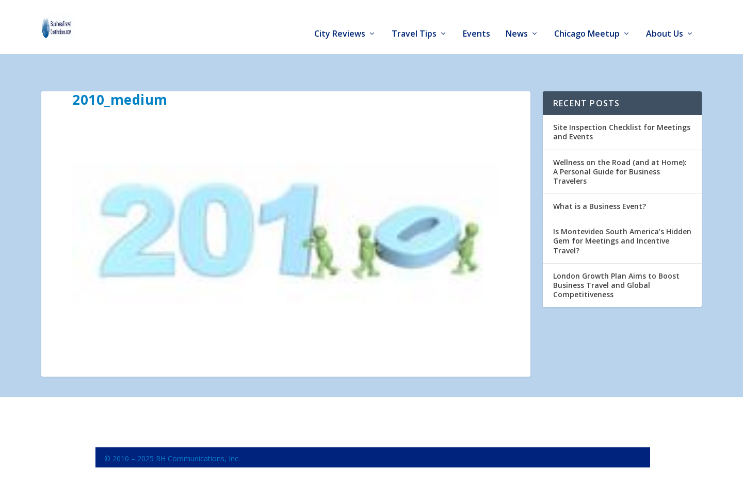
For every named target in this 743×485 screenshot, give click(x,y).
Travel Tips (414, 21)
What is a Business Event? (599, 177)
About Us (664, 21)
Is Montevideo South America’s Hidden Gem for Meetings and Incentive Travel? (622, 211)
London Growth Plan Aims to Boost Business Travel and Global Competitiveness (616, 255)
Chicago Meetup (587, 21)
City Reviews (339, 21)
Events (476, 21)
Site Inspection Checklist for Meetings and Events (621, 102)
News (517, 21)
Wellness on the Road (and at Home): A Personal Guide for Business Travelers (620, 141)
